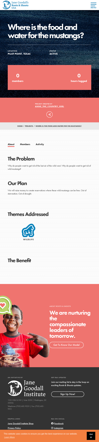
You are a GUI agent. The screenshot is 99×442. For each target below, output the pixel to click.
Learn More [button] (9, 437)
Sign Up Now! (67, 394)
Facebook (57, 423)
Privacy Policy (14, 427)
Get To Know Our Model (66, 345)
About (11, 144)
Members (25, 144)
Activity (40, 144)
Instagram (57, 427)
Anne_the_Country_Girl (49, 106)
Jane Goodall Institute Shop (21, 423)
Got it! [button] (91, 435)
